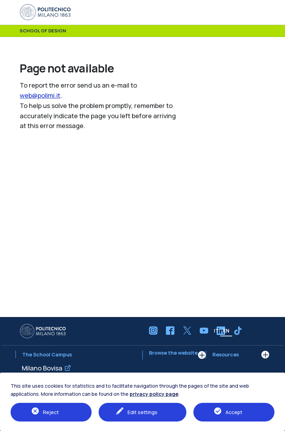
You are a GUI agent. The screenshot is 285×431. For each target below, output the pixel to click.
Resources (225, 354)
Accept (233, 412)
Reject (51, 412)
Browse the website (173, 355)
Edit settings (142, 412)
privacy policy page (154, 394)
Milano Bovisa (42, 368)
